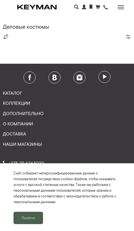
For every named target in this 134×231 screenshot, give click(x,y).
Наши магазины (22, 143)
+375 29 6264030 (23, 162)
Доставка (14, 133)
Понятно (28, 218)
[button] (105, 7)
